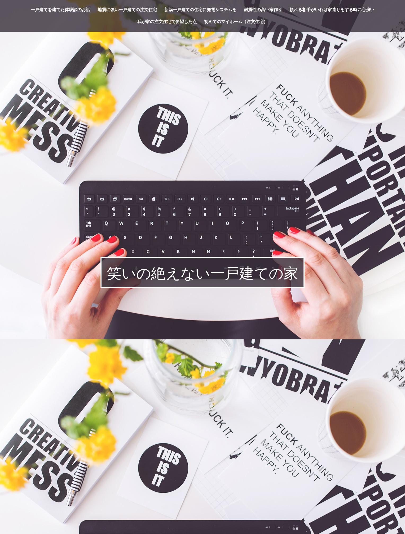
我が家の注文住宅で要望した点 (167, 21)
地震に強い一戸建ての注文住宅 (127, 9)
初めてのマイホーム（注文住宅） (236, 21)
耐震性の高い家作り (263, 9)
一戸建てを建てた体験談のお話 (60, 9)
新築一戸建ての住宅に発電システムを (200, 9)
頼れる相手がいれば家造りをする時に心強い (331, 9)
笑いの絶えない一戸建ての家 (202, 273)
